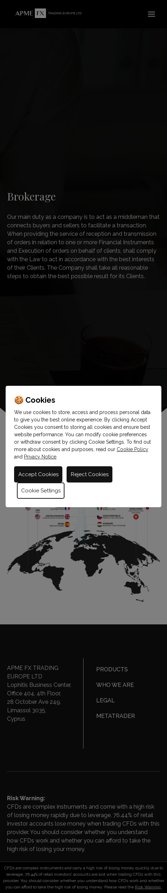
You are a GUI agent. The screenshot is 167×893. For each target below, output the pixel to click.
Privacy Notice (40, 457)
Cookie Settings (41, 490)
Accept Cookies (38, 474)
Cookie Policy (132, 449)
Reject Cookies (90, 474)
